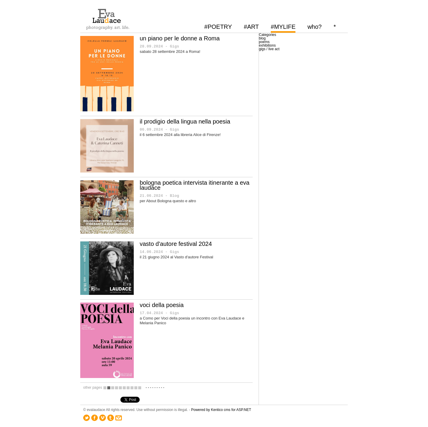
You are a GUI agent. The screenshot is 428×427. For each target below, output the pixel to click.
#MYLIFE (283, 26)
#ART (251, 26)
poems (264, 42)
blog (262, 38)
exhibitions (267, 45)
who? (314, 26)
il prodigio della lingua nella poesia (185, 121)
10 (139, 387)
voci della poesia (162, 305)
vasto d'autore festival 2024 (176, 244)
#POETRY (218, 26)
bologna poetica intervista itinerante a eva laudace (194, 185)
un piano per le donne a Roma (180, 38)
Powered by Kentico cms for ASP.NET (221, 410)
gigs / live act (269, 49)
